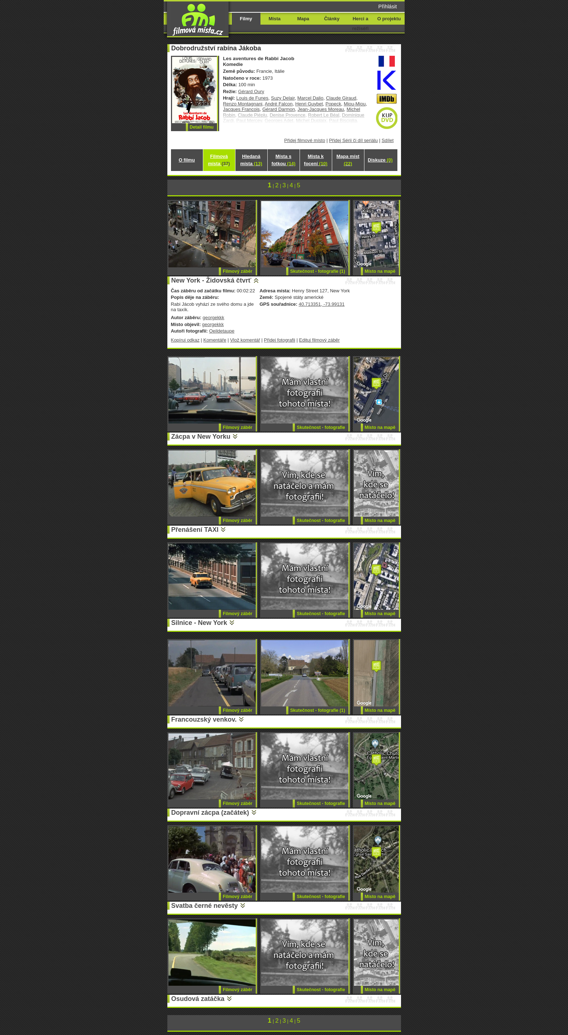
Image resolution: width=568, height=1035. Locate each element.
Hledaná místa (251, 160)
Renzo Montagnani (243, 104)
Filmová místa (219, 160)
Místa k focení (315, 160)
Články (331, 18)
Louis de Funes (252, 98)
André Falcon (279, 104)
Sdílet (387, 140)
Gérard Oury (251, 91)
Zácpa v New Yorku (200, 436)
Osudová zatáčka (198, 998)
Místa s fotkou (283, 160)
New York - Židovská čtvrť (211, 280)
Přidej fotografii (279, 340)
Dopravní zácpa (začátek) (210, 812)
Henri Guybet (309, 104)
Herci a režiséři (360, 23)
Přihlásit (387, 6)
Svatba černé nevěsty (204, 905)
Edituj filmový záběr (319, 340)
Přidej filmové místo (304, 140)
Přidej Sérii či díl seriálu (353, 140)
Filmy (246, 18)
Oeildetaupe (221, 331)
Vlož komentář (245, 340)
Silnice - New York (199, 622)
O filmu (187, 160)
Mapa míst (348, 160)
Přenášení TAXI (195, 529)
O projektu (389, 18)
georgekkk (213, 317)
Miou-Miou (355, 104)
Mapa (303, 18)
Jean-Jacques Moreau (320, 109)
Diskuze (380, 160)
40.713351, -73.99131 (321, 304)
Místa (274, 18)
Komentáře (214, 340)
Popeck (333, 104)
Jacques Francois (241, 109)
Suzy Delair (283, 98)
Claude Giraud (341, 98)
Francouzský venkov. (204, 719)
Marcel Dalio (310, 98)
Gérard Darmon (278, 109)
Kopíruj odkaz (185, 340)
